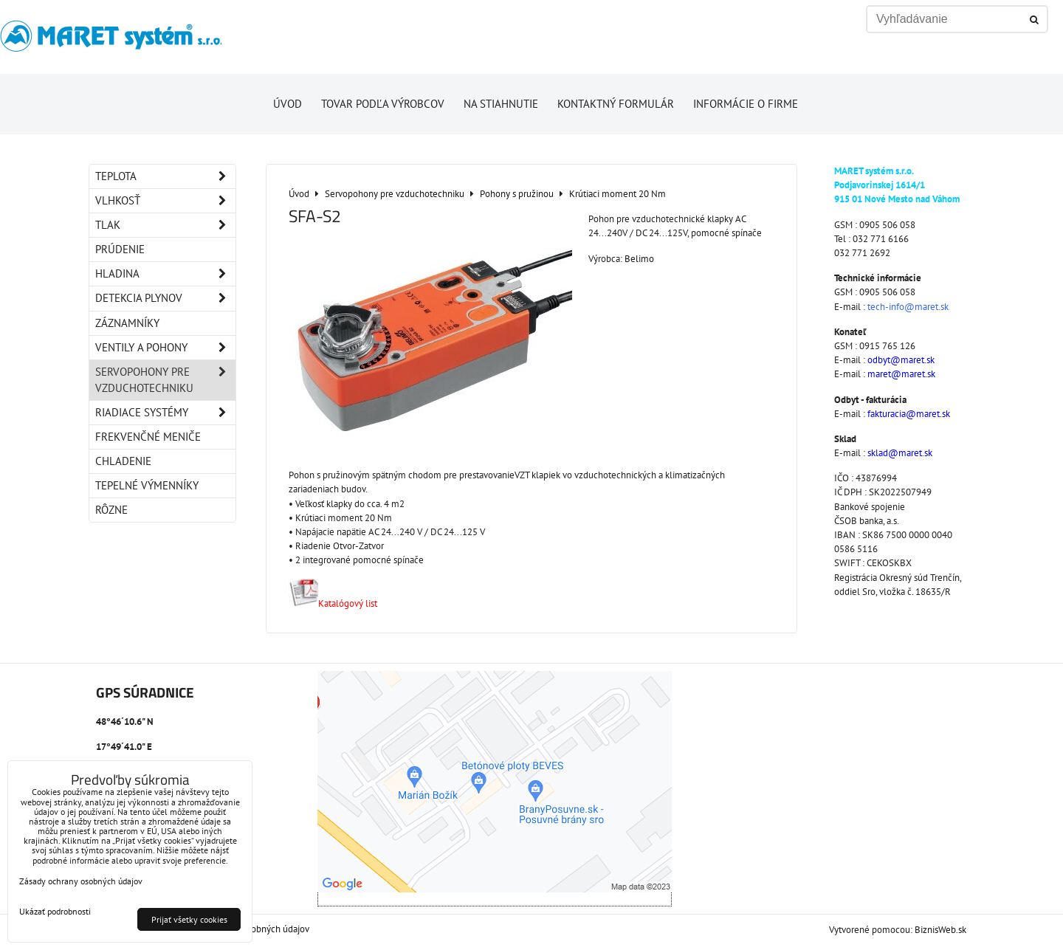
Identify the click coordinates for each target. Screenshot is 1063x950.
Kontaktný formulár (615, 104)
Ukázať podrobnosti (55, 911)
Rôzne (111, 510)
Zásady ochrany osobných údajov (80, 881)
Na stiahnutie (501, 104)
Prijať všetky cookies (189, 919)
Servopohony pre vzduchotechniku (165, 380)
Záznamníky (127, 323)
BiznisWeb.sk (940, 929)
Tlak (165, 225)
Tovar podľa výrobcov (382, 104)
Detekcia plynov (165, 298)
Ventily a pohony (165, 347)
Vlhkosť (165, 201)
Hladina (165, 274)
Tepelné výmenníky (147, 485)
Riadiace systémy (165, 412)
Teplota (165, 176)
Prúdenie (120, 249)
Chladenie (123, 461)
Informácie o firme (745, 104)
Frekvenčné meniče (148, 437)
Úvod (287, 104)
